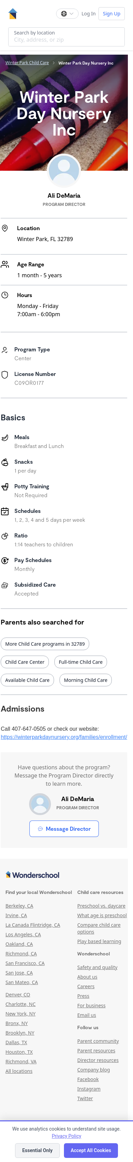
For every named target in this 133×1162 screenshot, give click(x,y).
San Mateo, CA (21, 982)
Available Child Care (27, 680)
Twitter (85, 1098)
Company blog (93, 1069)
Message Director (64, 828)
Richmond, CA (21, 953)
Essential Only (37, 1150)
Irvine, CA (16, 915)
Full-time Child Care (81, 662)
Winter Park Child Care (27, 63)
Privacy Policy (66, 1136)
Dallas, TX (16, 1042)
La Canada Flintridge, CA (32, 925)
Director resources (98, 1060)
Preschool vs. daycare (101, 905)
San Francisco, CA (25, 963)
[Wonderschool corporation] (63, 875)
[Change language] (67, 14)
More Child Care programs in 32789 (45, 644)
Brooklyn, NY (19, 1033)
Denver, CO (17, 994)
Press (83, 996)
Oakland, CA (19, 944)
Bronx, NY (16, 1023)
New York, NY (20, 1013)
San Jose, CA (19, 972)
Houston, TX (19, 1052)
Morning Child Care (85, 680)
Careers (85, 986)
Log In (88, 13)
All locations (18, 1071)
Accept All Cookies (91, 1150)
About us (87, 977)
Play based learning (99, 941)
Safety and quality (97, 967)
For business (91, 1005)
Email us (86, 1015)
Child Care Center (24, 662)
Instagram (89, 1089)
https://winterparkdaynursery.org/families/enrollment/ (64, 737)
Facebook (88, 1079)
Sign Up (111, 13)
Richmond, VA (21, 1061)
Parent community (98, 1041)
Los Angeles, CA (23, 934)
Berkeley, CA (19, 905)
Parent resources (96, 1050)
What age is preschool (102, 915)
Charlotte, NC (20, 1004)
